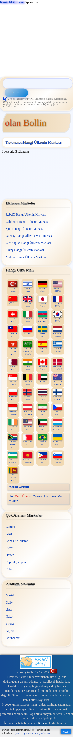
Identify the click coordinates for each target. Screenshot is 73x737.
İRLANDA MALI (12, 424)
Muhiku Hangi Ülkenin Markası (26, 256)
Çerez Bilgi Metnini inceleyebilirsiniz (32, 733)
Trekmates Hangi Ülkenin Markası (33, 142)
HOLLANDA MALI (57, 331)
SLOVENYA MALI (57, 458)
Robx (9, 569)
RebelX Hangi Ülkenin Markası (26, 214)
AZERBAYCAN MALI (42, 316)
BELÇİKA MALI (27, 379)
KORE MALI (57, 316)
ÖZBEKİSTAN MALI (13, 458)
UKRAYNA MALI (57, 440)
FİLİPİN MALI (42, 458)
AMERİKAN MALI (57, 286)
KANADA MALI (42, 364)
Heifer (10, 555)
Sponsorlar (19, 2)
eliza (9, 609)
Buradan (43, 723)
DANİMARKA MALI (57, 364)
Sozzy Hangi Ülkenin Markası (25, 249)
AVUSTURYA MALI (27, 409)
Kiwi (9, 533)
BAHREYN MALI (27, 440)
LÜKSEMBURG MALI (57, 424)
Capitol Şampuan (16, 562)
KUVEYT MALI (42, 424)
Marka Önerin (19, 487)
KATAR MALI (12, 364)
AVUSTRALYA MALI (57, 379)
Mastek (10, 595)
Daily (9, 602)
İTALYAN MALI (27, 316)
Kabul (66, 731)
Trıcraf (10, 623)
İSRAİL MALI (27, 286)
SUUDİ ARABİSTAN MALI (27, 348)
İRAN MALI (42, 409)
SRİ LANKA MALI (12, 474)
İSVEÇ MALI (42, 331)
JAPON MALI (42, 301)
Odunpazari (13, 637)
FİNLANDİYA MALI (57, 394)
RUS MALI (27, 330)
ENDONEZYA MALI (12, 409)
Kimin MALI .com (12, 2)
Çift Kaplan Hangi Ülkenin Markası (28, 242)
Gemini (10, 526)
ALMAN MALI (42, 286)
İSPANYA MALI (42, 346)
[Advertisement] (36, 41)
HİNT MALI (27, 364)
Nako (9, 616)
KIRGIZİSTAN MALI (27, 458)
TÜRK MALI (12, 286)
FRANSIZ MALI (57, 301)
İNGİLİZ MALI (27, 301)
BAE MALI (42, 378)
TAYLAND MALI (42, 394)
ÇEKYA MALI (57, 409)
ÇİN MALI (12, 300)
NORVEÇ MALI (27, 394)
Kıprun (10, 630)
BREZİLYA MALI (42, 440)
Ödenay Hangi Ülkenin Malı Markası (29, 235)
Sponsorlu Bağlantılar (15, 151)
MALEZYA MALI (27, 424)
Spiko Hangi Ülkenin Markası (24, 228)
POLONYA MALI (12, 394)
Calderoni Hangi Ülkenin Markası (27, 221)
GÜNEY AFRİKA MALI (12, 441)
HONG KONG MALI (12, 348)
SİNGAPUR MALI (12, 379)
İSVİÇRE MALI (12, 316)
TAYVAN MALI (12, 331)
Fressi (9, 547)
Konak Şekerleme (17, 541)
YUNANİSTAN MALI (57, 346)
